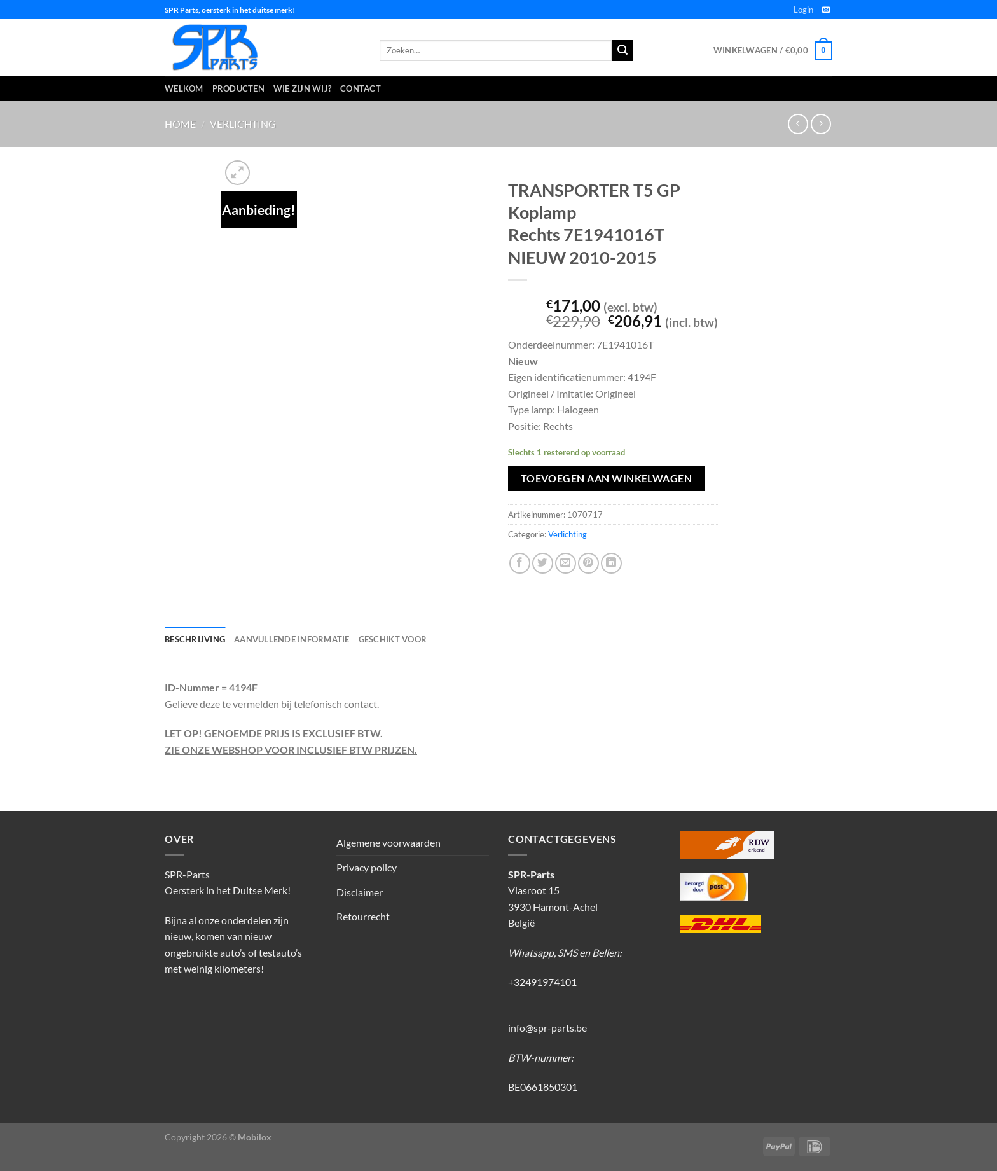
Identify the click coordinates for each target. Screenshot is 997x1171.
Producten (238, 88)
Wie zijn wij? (302, 88)
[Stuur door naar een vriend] (565, 563)
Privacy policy (366, 867)
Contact (360, 88)
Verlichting (243, 124)
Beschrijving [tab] (195, 639)
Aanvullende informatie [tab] (292, 639)
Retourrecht (363, 916)
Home (180, 124)
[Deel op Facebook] (519, 563)
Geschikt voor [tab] (393, 639)
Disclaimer (359, 892)
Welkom (184, 88)
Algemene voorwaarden (388, 842)
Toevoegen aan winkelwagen (606, 478)
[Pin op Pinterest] (588, 563)
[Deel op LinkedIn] (611, 563)
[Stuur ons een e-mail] (826, 10)
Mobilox (255, 1137)
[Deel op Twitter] (542, 563)
